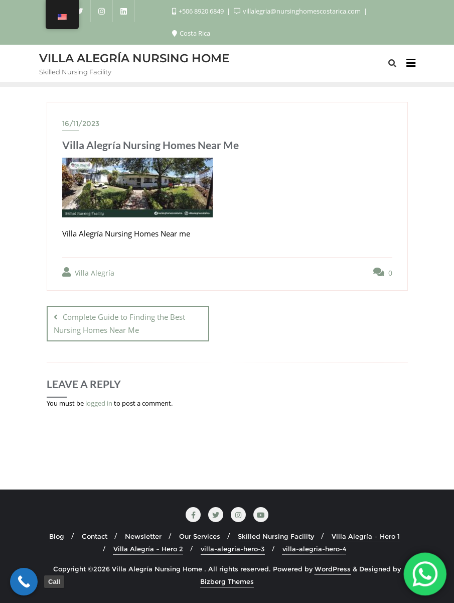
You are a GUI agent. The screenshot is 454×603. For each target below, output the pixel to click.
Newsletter (143, 536)
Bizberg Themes (227, 581)
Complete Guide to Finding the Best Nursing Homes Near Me (119, 323)
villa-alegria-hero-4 (314, 549)
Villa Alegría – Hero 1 (366, 536)
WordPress (333, 569)
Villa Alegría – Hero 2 (148, 549)
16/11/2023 (80, 123)
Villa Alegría (88, 272)
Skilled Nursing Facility (276, 536)
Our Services (199, 536)
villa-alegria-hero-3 (233, 549)
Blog (56, 536)
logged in (98, 403)
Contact (94, 536)
